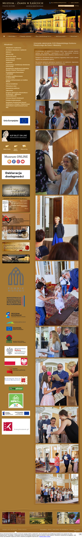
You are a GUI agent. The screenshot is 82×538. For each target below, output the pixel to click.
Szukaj (77, 6)
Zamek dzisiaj (55, 529)
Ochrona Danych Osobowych (15, 98)
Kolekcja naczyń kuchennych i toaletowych (19, 206)
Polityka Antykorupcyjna (13, 100)
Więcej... (27, 208)
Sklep (24, 149)
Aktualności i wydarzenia (13, 47)
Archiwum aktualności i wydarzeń (16, 50)
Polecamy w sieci (11, 86)
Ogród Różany (16, 150)
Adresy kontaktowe (12, 84)
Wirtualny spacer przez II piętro (19, 203)
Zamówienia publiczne (12, 88)
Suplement (9, 62)
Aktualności (71, 529)
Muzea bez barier (11, 56)
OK (80, 534)
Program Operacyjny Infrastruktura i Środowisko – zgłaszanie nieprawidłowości (17, 94)
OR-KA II (8, 52)
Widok (7, 149)
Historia (49, 529)
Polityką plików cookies (44, 536)
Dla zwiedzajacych (64, 529)
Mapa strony (77, 530)
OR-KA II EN (9, 54)
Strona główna (43, 529)
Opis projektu (23, 201)
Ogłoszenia (9, 90)
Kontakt (77, 529)
